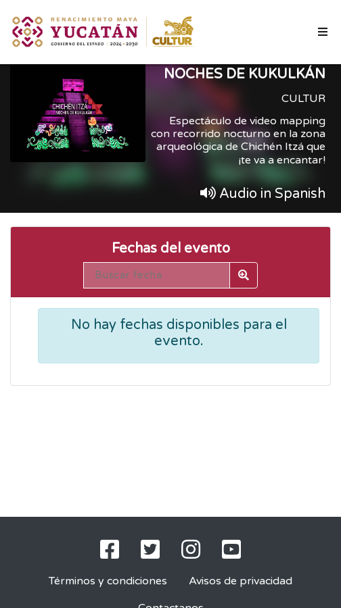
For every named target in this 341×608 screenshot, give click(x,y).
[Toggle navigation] (322, 32)
